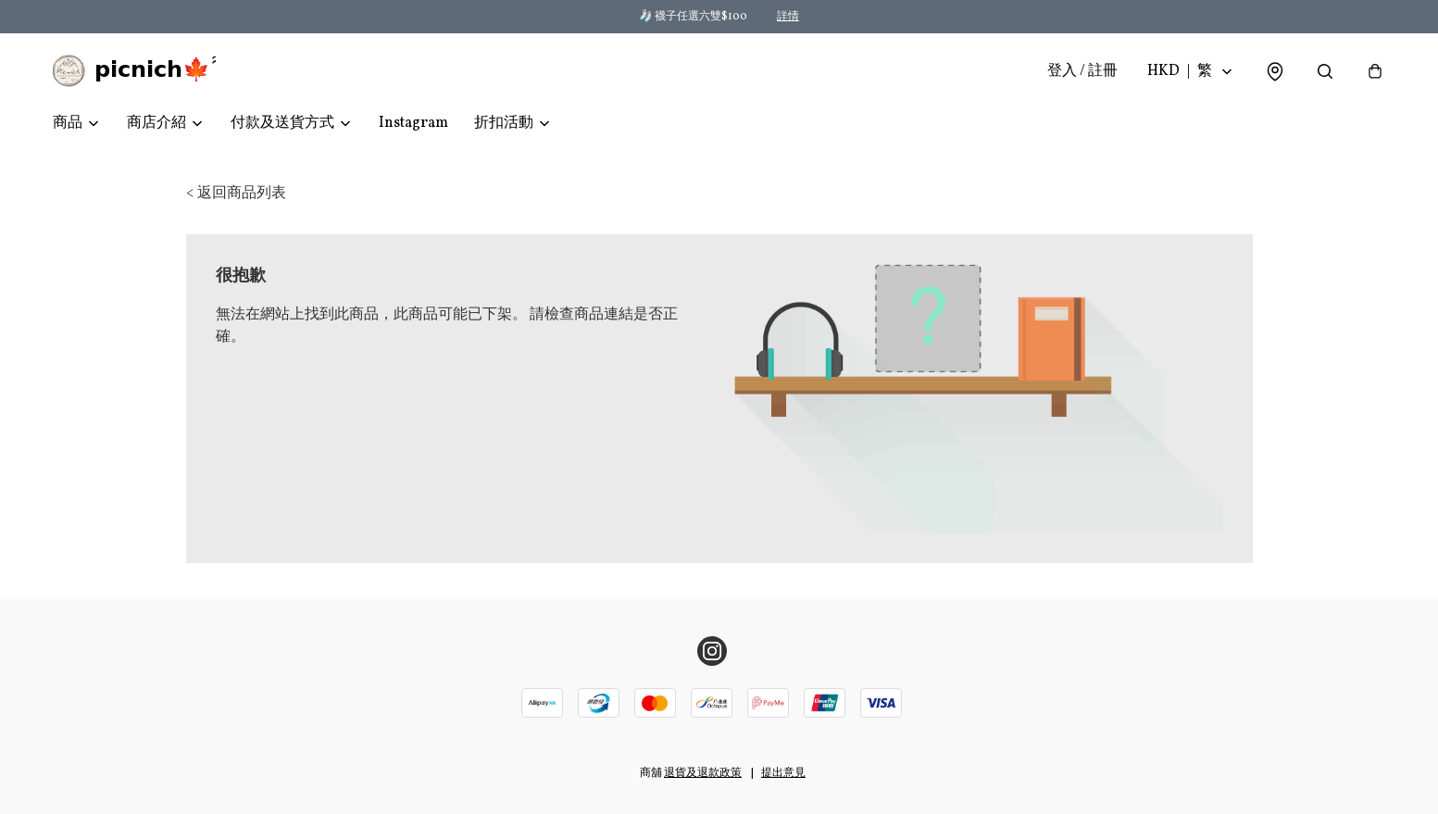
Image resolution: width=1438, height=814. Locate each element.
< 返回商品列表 (236, 196)
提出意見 (783, 773)
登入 (1082, 72)
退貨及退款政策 (703, 773)
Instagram (413, 126)
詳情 (788, 16)
